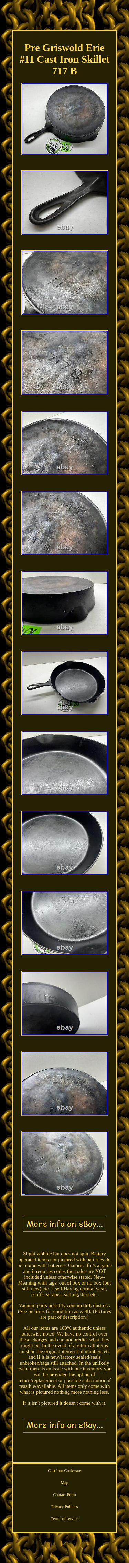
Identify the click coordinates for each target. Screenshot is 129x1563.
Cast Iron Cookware (64, 1470)
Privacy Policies (64, 1506)
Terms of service (64, 1518)
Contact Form (64, 1494)
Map (64, 1482)
